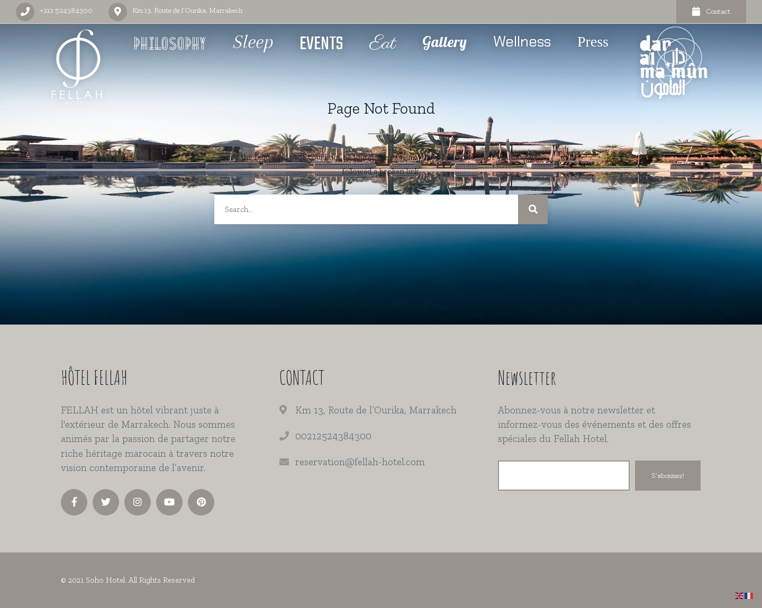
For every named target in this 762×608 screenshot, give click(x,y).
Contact (711, 11)
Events (321, 44)
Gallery (444, 41)
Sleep (253, 42)
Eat (382, 44)
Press (593, 41)
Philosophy (170, 46)
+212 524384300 (66, 10)
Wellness (522, 41)
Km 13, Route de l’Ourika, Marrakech (187, 10)
